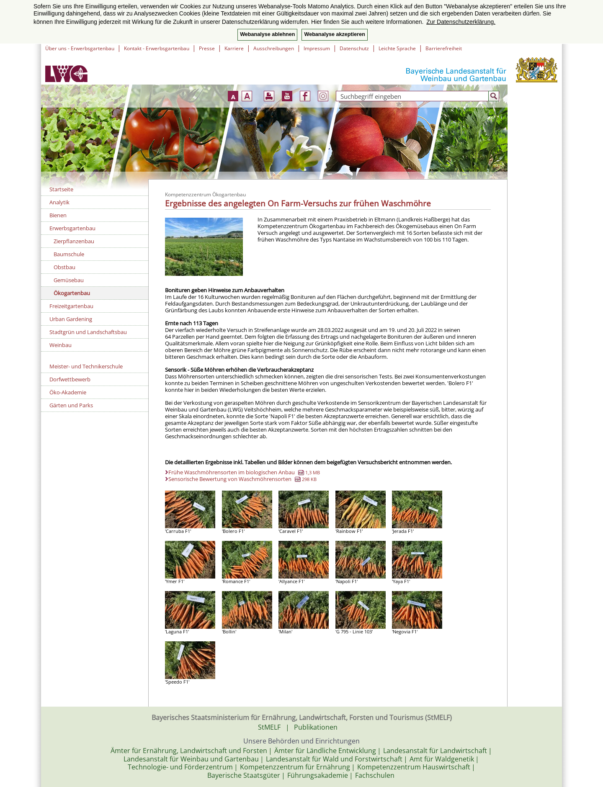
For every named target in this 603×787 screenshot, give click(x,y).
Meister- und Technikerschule (86, 366)
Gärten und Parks (71, 405)
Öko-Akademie (67, 392)
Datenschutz (354, 48)
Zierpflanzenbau (74, 241)
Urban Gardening (70, 319)
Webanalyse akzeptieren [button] (334, 34)
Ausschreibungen (273, 48)
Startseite (61, 189)
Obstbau (64, 267)
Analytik (59, 202)
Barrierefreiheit (443, 48)
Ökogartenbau (72, 293)
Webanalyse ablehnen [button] (267, 34)
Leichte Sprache (397, 48)
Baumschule (69, 254)
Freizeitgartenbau (71, 306)
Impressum (317, 48)
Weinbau (60, 345)
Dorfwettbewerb (69, 379)
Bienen (58, 215)
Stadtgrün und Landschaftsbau (88, 332)
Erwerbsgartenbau (72, 228)
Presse (207, 48)
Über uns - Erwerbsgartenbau (79, 48)
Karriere (234, 48)
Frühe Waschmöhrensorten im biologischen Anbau (244, 472)
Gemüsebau (69, 280)
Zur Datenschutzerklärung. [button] (460, 21)
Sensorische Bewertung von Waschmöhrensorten (242, 479)
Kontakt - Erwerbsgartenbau (156, 48)
